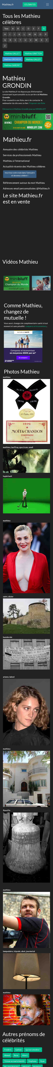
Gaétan (18, 1049)
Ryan (42, 1061)
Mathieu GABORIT (12, 65)
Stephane (32, 1061)
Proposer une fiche (37, 103)
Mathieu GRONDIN (12, 59)
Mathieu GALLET (12, 53)
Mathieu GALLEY (33, 59)
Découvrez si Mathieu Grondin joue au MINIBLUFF (24, 109)
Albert (25, 1055)
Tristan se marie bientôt (14, 1061)
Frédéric (7, 1049)
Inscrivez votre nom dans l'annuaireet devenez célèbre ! (20, 174)
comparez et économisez (35, 326)
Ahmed (7, 1055)
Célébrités (30, 4)
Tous (6, 28)
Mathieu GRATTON (33, 53)
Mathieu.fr (8, 4)
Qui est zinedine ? (32, 1049)
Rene (16, 1055)
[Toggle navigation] (47, 4)
